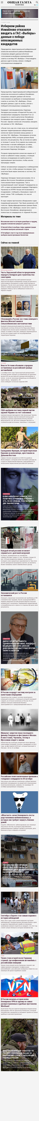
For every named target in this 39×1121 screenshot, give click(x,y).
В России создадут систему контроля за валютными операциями (18, 693)
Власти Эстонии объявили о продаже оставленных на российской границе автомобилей (17, 367)
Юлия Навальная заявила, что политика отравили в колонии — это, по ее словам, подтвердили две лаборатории (18, 500)
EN (37, 5)
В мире (5, 862)
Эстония (3, 363)
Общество (6, 638)
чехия (2, 955)
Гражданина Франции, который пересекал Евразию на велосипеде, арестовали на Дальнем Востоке (19, 453)
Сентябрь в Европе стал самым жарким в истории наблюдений (18, 917)
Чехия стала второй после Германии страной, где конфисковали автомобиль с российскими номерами (18, 960)
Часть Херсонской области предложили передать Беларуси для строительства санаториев (18, 274)
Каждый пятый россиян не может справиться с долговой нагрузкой (15, 552)
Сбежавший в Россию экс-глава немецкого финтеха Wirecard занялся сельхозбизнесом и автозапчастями (19, 321)
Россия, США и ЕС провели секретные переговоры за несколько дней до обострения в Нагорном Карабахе (19, 868)
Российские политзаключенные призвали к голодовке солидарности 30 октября (19, 777)
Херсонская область (7, 270)
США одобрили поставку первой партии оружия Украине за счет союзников (18, 411)
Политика (19, 5)
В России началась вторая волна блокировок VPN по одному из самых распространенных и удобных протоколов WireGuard (19, 1002)
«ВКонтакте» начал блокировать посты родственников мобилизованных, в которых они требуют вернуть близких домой (17, 818)
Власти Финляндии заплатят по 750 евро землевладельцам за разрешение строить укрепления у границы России (19, 1054)
